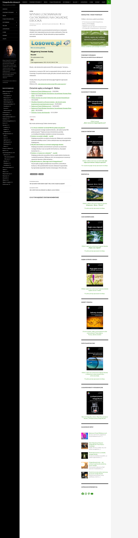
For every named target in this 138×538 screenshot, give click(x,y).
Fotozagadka (6, 114)
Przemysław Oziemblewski (51, 24)
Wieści (4, 171)
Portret (5, 108)
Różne (31, 11)
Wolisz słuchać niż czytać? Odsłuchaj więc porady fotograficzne (50, 97)
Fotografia (5, 93)
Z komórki (5, 178)
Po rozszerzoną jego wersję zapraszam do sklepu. (95, 165)
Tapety (4, 169)
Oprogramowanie (7, 133)
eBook (45, 2)
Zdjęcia (4, 180)
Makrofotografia (7, 102)
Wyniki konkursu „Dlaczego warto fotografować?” (47, 161)
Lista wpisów (84, 2)
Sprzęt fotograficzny (7, 152)
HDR (5, 135)
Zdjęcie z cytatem (7, 182)
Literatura (5, 125)
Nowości (25, 2)
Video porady (7, 110)
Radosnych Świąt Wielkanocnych (41, 91)
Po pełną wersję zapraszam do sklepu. (95, 208)
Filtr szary (6, 159)
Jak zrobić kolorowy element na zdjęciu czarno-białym (50, 189)
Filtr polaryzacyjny (8, 156)
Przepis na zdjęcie (7, 148)
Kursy (4, 123)
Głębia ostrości (7, 99)
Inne (5, 137)
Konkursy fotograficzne (8, 121)
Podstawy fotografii (35, 2)
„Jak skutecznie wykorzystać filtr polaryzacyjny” (51, 84)
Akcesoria (6, 154)
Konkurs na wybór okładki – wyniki (42, 136)
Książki (5, 129)
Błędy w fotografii (7, 91)
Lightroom (6, 140)
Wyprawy (5, 175)
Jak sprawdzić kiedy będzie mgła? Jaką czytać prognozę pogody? (50, 182)
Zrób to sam (5, 184)
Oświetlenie (6, 106)
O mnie (91, 2)
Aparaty (5, 161)
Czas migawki (7, 95)
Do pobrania (66, 2)
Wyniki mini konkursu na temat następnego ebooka (47, 144)
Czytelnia (6, 127)
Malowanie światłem (8, 104)
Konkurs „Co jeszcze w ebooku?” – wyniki (44, 153)
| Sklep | (104, 2)
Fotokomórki (6, 112)
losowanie (34, 174)
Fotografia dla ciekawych (11, 2)
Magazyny (6, 131)
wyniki (41, 174)
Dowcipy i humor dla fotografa (40, 112)
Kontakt (97, 2)
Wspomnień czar (6, 173)
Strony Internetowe (7, 167)
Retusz (5, 146)
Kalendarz (5, 118)
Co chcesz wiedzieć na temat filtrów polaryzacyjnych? (48, 127)
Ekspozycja (6, 97)
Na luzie (75, 2)
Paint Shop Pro (7, 142)
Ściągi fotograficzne (55, 2)
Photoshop (6, 144)
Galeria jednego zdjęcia (8, 116)
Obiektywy (6, 163)
